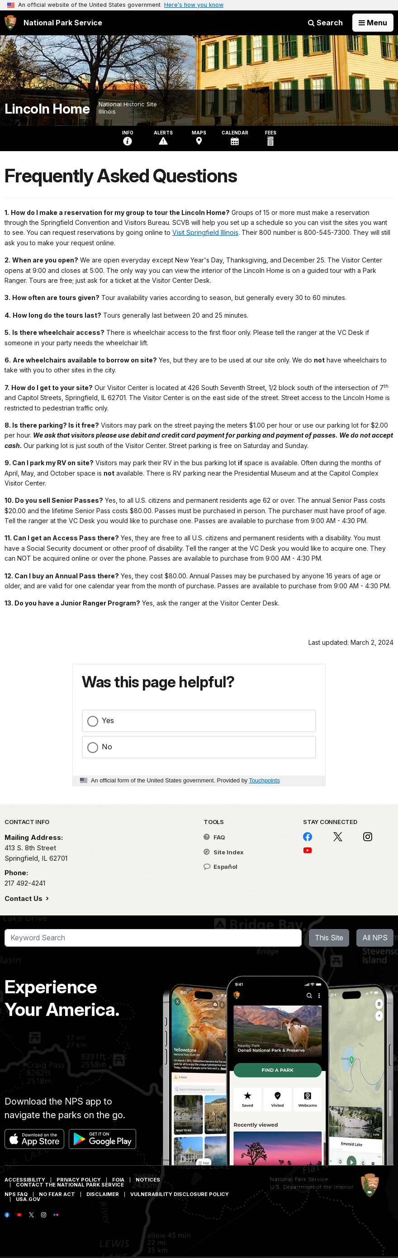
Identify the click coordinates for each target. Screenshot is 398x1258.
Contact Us (24, 898)
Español (220, 866)
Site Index (224, 852)
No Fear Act (57, 1194)
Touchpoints (264, 780)
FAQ (214, 837)
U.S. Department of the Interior (312, 1187)
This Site (329, 937)
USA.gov (28, 1199)
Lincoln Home (47, 109)
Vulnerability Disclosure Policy (179, 1194)
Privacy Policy (79, 1180)
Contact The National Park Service (70, 1185)
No (107, 746)
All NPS (375, 937)
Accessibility (25, 1180)
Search (325, 22)
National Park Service (299, 1179)
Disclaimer (102, 1194)
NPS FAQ (16, 1194)
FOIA (118, 1180)
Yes (108, 720)
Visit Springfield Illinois (205, 232)
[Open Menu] (372, 23)
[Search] (153, 938)
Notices (148, 1180)
